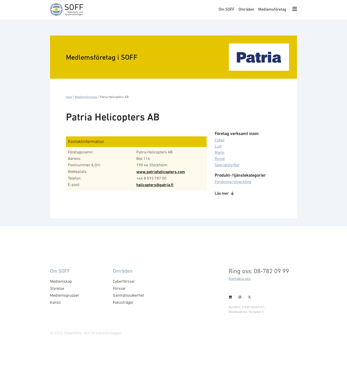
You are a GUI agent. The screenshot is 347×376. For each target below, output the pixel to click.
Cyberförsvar (124, 281)
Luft (218, 146)
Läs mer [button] (224, 193)
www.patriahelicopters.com (160, 171)
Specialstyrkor (227, 165)
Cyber (220, 140)
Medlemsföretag (272, 9)
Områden (246, 9)
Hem (69, 97)
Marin (219, 152)
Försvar (119, 288)
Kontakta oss (240, 278)
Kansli (55, 302)
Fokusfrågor (123, 302)
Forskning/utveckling (233, 181)
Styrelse (57, 288)
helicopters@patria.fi (155, 184)
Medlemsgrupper (64, 295)
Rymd (220, 158)
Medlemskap (61, 281)
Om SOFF (227, 9)
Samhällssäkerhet (128, 295)
